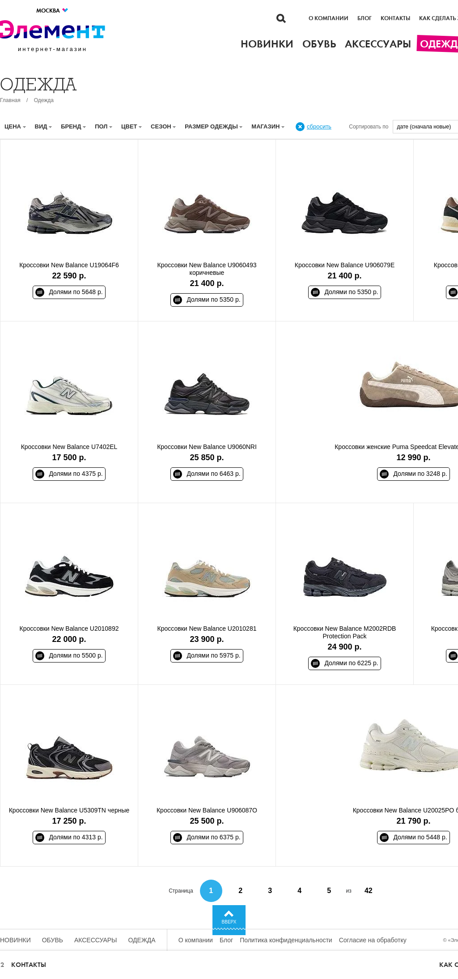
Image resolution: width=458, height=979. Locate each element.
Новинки (15, 940)
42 (369, 890)
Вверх (229, 921)
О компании (328, 18)
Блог (364, 18)
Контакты (395, 18)
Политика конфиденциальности (286, 940)
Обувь (52, 940)
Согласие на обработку (373, 940)
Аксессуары (95, 940)
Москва (52, 10)
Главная (10, 100)
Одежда (44, 100)
